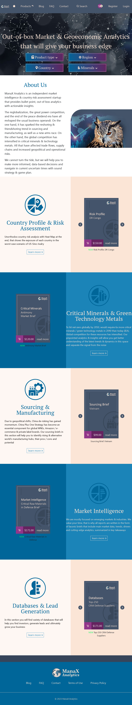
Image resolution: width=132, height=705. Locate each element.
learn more (34, 252)
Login (126, 6)
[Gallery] (101, 224)
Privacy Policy (98, 683)
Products (26, 6)
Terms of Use (75, 683)
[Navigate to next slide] (122, 225)
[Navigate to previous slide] (80, 225)
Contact (63, 6)
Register (113, 6)
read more (111, 243)
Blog (41, 6)
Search (83, 6)
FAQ (51, 6)
